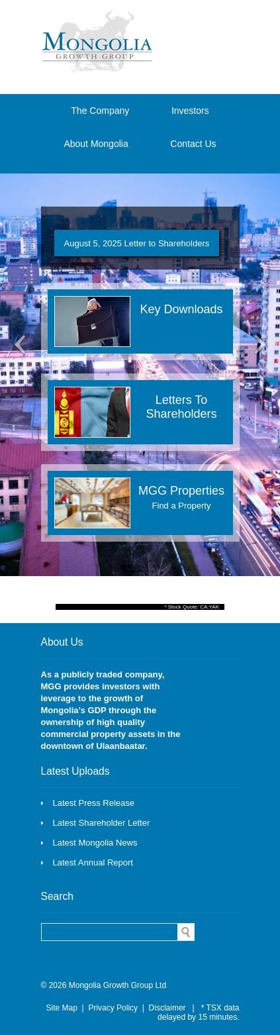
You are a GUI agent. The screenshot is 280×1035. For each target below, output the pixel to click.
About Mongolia (96, 143)
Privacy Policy (113, 1007)
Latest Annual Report (93, 862)
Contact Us (193, 143)
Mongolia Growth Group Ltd (117, 985)
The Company (100, 110)
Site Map (61, 1007)
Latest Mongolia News (95, 843)
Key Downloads (181, 309)
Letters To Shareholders (181, 406)
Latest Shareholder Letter (101, 823)
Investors (190, 110)
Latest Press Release (94, 803)
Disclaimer (167, 1007)
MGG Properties (181, 497)
